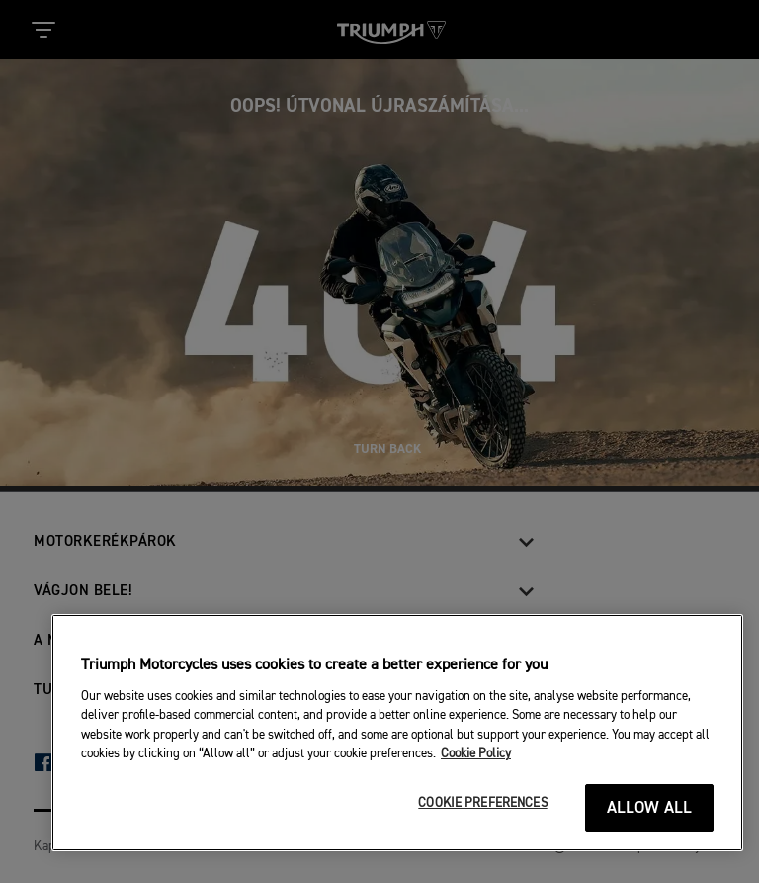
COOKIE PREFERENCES (482, 803)
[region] (397, 732)
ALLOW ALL (650, 808)
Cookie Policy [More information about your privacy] (476, 754)
